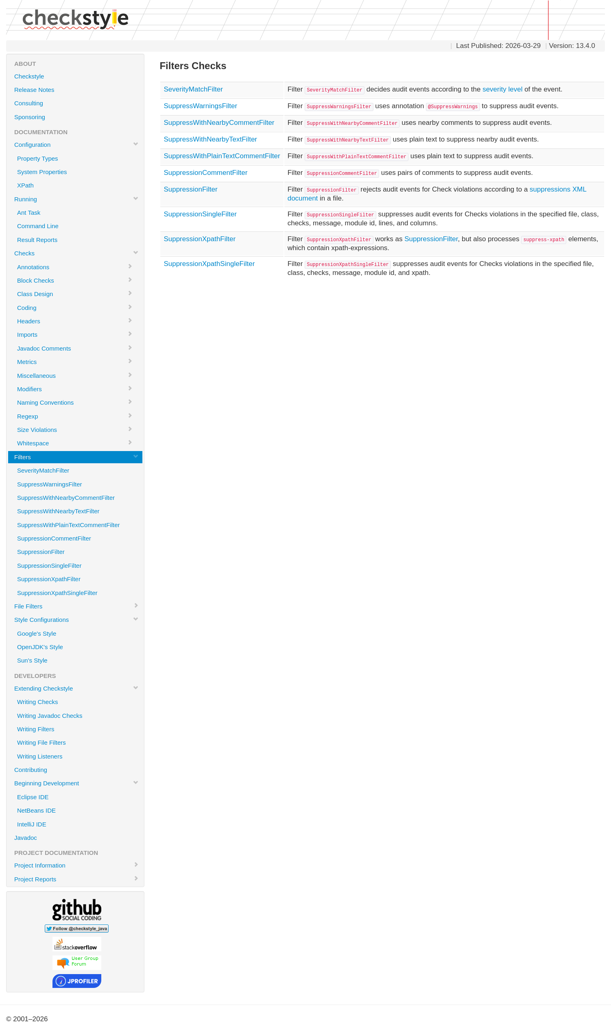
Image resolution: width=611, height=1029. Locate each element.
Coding (75, 307)
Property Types (37, 158)
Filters (76, 456)
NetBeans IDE (36, 810)
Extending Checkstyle (76, 688)
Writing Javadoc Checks (50, 715)
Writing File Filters (41, 742)
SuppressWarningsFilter (49, 484)
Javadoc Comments (75, 348)
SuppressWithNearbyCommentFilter (66, 497)
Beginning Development (76, 783)
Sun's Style (32, 660)
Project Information (76, 865)
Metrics (75, 361)
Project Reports (76, 879)
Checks (76, 253)
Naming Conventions (75, 402)
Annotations (75, 266)
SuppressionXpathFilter (49, 579)
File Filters (76, 606)
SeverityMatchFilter (43, 470)
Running (76, 199)
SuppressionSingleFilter (49, 565)
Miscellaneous (75, 375)
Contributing (30, 769)
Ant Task (28, 212)
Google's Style (36, 633)
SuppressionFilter (41, 551)
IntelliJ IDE (31, 824)
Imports (75, 334)
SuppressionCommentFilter (54, 538)
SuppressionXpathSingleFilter (57, 592)
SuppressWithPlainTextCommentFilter (68, 524)
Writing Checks (37, 701)
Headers (75, 321)
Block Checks (75, 280)
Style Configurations (76, 619)
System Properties (42, 171)
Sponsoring (29, 116)
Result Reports (37, 239)
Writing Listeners (39, 756)
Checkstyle (29, 76)
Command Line (38, 225)
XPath (25, 185)
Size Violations (75, 429)
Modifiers (75, 388)
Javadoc (25, 837)
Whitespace (75, 443)
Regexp (75, 416)
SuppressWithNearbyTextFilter (58, 511)
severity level (502, 89)
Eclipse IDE (33, 797)
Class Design (75, 293)
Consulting (28, 103)
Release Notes (34, 89)
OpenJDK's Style (40, 646)
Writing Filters (35, 729)
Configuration (76, 144)
